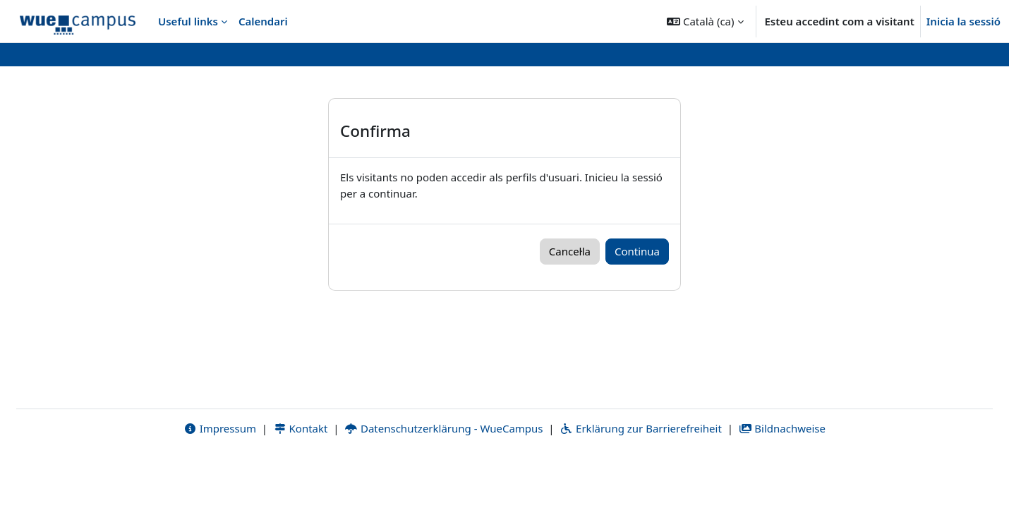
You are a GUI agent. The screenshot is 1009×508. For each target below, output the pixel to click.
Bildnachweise (782, 478)
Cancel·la (570, 251)
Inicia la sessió (963, 21)
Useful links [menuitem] (188, 21)
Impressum (219, 478)
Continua (637, 251)
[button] (705, 21)
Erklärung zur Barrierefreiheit (640, 478)
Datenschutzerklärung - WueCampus (443, 478)
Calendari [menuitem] (263, 21)
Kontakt (300, 478)
